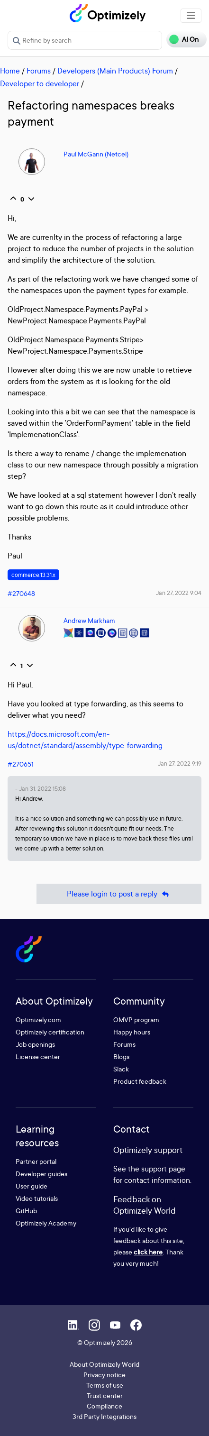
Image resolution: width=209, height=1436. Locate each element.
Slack (121, 1068)
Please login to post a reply (119, 893)
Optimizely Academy (46, 1222)
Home (10, 70)
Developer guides (41, 1173)
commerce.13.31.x (33, 575)
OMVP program (136, 1019)
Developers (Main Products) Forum (115, 70)
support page (163, 1168)
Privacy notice (104, 1374)
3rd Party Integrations (104, 1416)
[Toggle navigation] (191, 16)
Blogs (121, 1056)
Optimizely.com (38, 1019)
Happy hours (131, 1031)
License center (38, 1056)
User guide (31, 1185)
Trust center (105, 1395)
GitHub (26, 1210)
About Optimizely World (104, 1364)
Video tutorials (37, 1198)
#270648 (21, 593)
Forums (39, 70)
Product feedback (139, 1081)
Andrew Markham (89, 620)
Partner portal (36, 1161)
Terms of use (104, 1385)
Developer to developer (39, 83)
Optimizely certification (50, 1031)
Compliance (104, 1405)
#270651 (21, 763)
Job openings (35, 1044)
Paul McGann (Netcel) (96, 153)
